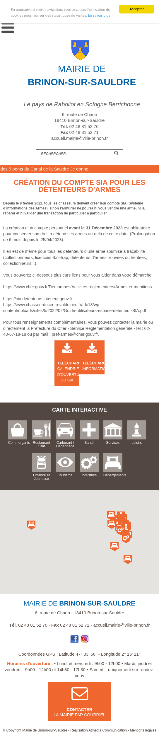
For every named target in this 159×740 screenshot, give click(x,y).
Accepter (136, 8)
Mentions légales (143, 730)
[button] (126, 527)
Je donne (89, 168)
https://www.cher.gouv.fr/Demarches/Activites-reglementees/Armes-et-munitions (77, 286)
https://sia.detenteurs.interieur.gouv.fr (37, 298)
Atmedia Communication (107, 730)
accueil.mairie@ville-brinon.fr (79, 138)
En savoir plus (99, 15)
